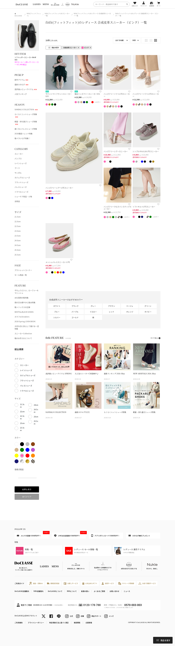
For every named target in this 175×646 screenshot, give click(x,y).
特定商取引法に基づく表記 (59, 622)
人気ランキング (21, 94)
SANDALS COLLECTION (26, 109)
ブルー (56, 311)
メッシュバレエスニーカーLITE (58, 262)
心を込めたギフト (89, 583)
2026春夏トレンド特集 (23, 133)
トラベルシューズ (21, 192)
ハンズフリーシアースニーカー (116, 151)
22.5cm (18, 226)
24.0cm (18, 240)
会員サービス (108, 583)
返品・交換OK (36, 583)
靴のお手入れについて (23, 338)
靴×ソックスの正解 (22, 307)
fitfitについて (72, 591)
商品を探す (163, 640)
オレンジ (129, 311)
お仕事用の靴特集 (21, 297)
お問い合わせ (114, 591)
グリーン (147, 306)
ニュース (127, 591)
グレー (93, 306)
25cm (36, 416)
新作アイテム (21, 80)
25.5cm (18, 254)
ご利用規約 (19, 622)
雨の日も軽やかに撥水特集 (25, 302)
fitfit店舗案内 (38, 591)
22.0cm (18, 221)
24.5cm (18, 245)
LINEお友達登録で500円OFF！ (70, 535)
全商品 (17, 201)
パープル (75, 311)
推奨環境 (77, 622)
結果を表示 (26, 489)
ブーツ (17, 168)
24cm (36, 405)
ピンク (85, 48)
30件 (134, 40)
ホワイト (56, 306)
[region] (87, 4)
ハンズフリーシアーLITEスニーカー (59, 188)
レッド (111, 311)
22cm (22, 411)
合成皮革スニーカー (70, 48)
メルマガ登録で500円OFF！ (33, 535)
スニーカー (19, 154)
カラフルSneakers (22, 316)
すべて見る (154, 338)
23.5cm (18, 235)
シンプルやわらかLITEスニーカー (146, 151)
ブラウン (111, 306)
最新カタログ (21, 84)
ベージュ (129, 306)
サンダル (18, 173)
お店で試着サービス (147, 583)
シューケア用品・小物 (23, 196)
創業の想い (85, 591)
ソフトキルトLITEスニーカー (144, 206)
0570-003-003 (133, 605)
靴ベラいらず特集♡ (22, 138)
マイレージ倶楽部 (126, 583)
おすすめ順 (119, 40)
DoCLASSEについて (55, 591)
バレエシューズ (21, 187)
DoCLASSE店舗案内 (22, 591)
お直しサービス (71, 583)
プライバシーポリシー (36, 622)
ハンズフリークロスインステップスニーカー (117, 207)
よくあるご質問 (99, 591)
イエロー (93, 311)
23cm (22, 423)
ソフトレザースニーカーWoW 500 (27, 61)
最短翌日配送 (53, 583)
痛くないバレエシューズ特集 (26, 129)
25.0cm (18, 250)
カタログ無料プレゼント (139, 535)
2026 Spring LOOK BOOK (25, 321)
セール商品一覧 (21, 275)
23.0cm (18, 231)
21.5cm (18, 216)
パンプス (18, 158)
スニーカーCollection (23, 333)
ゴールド (75, 317)
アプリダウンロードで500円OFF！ (105, 535)
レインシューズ (21, 163)
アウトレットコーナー (23, 270)
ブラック (75, 306)
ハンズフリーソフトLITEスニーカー (117, 95)
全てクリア (26, 497)
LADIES (37, 4)
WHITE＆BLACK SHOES (24, 312)
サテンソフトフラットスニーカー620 (59, 95)
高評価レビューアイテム (26, 89)
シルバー (56, 317)
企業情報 (89, 622)
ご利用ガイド (19, 583)
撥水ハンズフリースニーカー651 (87, 94)
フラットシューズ (21, 182)
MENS (46, 4)
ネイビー (147, 311)
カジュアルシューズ (22, 177)
